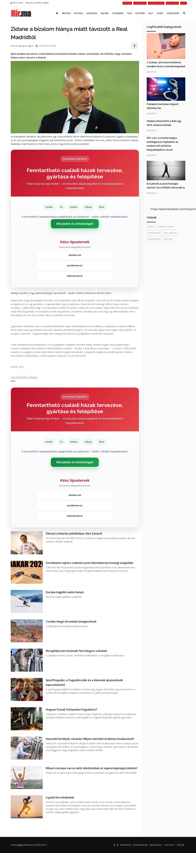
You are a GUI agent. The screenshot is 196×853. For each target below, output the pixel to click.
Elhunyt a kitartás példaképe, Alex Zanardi (74, 533)
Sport (160, 13)
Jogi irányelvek (140, 845)
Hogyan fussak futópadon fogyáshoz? (71, 709)
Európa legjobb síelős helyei (65, 592)
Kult (150, 13)
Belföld (66, 13)
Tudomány (118, 13)
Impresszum (125, 845)
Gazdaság (91, 13)
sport (151, 226)
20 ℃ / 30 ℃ (16, 3)
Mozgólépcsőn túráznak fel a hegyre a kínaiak (76, 650)
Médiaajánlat (156, 845)
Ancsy (21, 45)
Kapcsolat (170, 845)
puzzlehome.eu (75, 265)
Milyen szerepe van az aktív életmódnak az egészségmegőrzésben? (92, 768)
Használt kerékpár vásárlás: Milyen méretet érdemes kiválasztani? (90, 738)
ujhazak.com (74, 255)
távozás (168, 239)
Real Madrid (170, 233)
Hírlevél (181, 845)
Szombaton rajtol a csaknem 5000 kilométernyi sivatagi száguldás (90, 562)
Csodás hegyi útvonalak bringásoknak (71, 621)
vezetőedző (154, 239)
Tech (129, 13)
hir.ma (20, 845)
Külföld (78, 13)
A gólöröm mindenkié (60, 797)
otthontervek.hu (75, 276)
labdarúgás (154, 233)
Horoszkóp (173, 13)
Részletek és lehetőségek (74, 223)
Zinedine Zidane (166, 226)
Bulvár (104, 13)
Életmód (140, 13)
